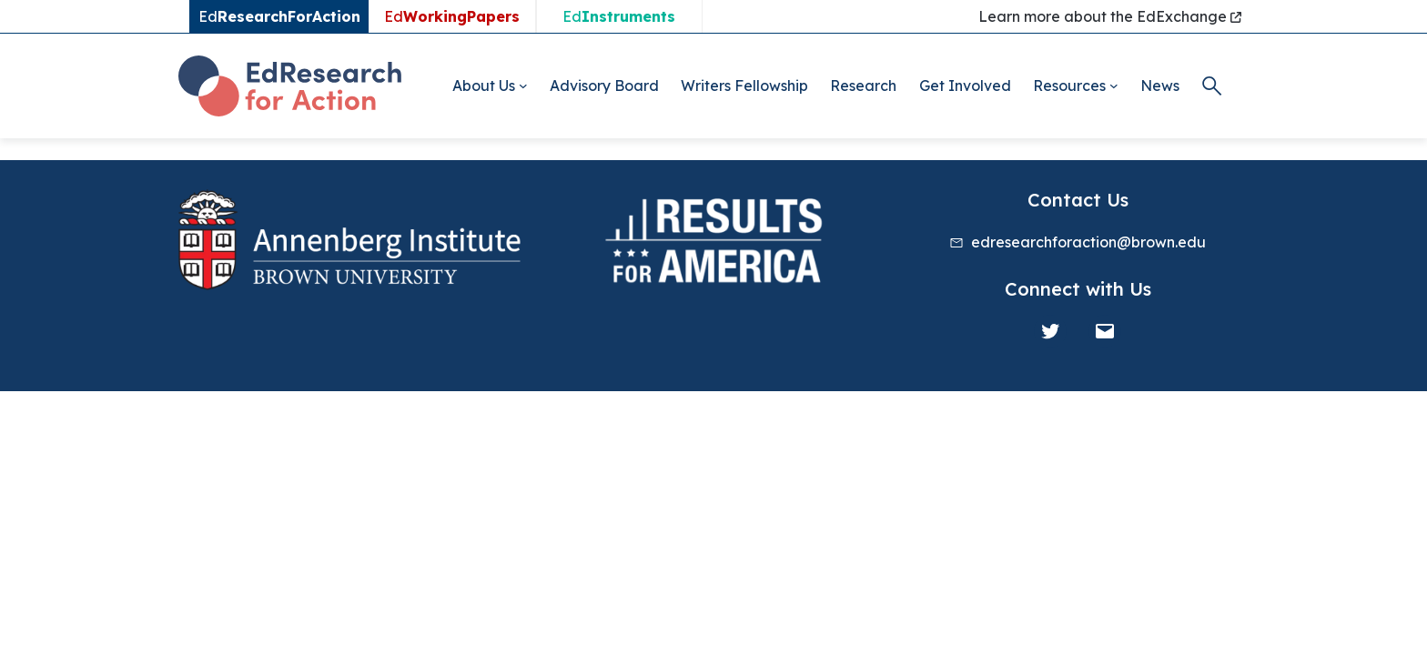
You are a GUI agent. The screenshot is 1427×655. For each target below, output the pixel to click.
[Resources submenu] (1113, 85)
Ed (452, 16)
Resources (1069, 85)
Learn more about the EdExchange (1109, 16)
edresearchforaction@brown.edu (1088, 242)
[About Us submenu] (523, 85)
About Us (483, 85)
